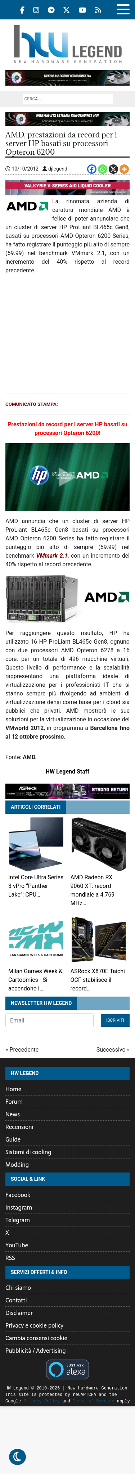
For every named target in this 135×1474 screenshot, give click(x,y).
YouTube (16, 1245)
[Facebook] (91, 169)
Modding (17, 1164)
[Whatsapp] (102, 169)
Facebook (17, 1194)
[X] (113, 169)
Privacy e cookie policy (34, 1325)
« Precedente (22, 1049)
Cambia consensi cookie (36, 1338)
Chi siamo (18, 1287)
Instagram (18, 1207)
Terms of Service (75, 1401)
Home (13, 1089)
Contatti (16, 1300)
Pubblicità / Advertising (35, 1350)
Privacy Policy (23, 1401)
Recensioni (19, 1126)
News (12, 1114)
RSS (10, 1257)
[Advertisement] (67, 334)
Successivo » (113, 1049)
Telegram (17, 1220)
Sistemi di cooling (28, 1152)
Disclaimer (19, 1312)
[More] (124, 169)
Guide (13, 1139)
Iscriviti (115, 1020)
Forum (14, 1101)
